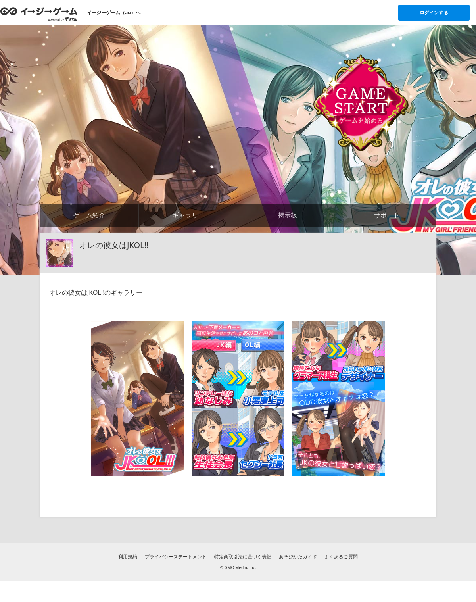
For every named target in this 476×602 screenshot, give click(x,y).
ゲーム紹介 (89, 215)
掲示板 (287, 215)
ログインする (434, 12)
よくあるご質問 (341, 556)
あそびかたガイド (298, 556)
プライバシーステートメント (176, 556)
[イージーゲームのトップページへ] (38, 14)
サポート (386, 215)
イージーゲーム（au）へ (113, 12)
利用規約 (127, 556)
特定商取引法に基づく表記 (242, 556)
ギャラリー (188, 215)
